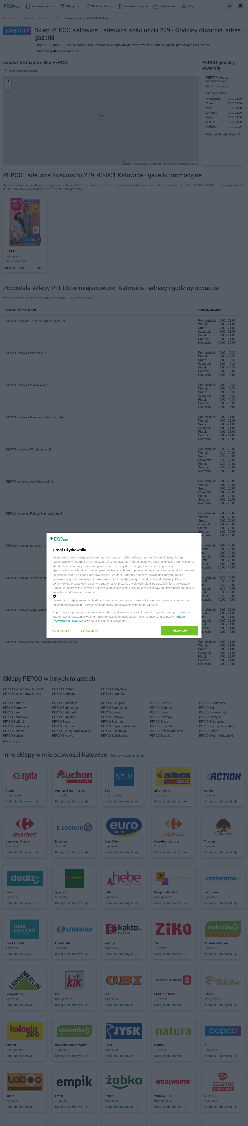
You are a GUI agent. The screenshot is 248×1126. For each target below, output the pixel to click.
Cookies (77, 621)
